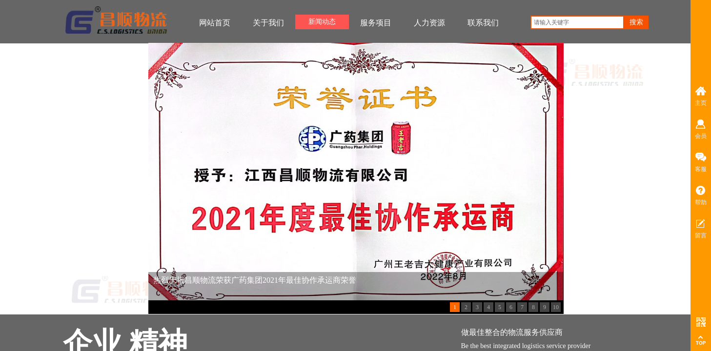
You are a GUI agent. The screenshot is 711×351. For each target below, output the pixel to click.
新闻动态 (322, 21)
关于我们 (268, 23)
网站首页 (214, 23)
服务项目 (375, 23)
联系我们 (483, 23)
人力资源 (429, 23)
